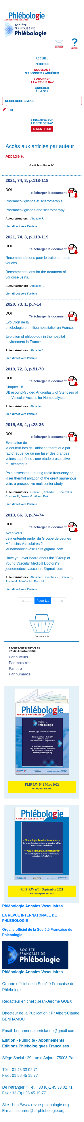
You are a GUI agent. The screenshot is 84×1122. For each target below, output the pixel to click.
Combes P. (12, 496)
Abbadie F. (37, 218)
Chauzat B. (66, 492)
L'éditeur (41, 64)
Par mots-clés (20, 663)
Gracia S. (36, 492)
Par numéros (19, 674)
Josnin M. (27, 496)
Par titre (15, 669)
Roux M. (39, 581)
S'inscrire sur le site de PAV (42, 121)
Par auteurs (18, 657)
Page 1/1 (42, 600)
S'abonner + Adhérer (42, 71)
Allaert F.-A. (41, 496)
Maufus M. (25, 581)
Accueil (42, 58)
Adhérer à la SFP (42, 89)
